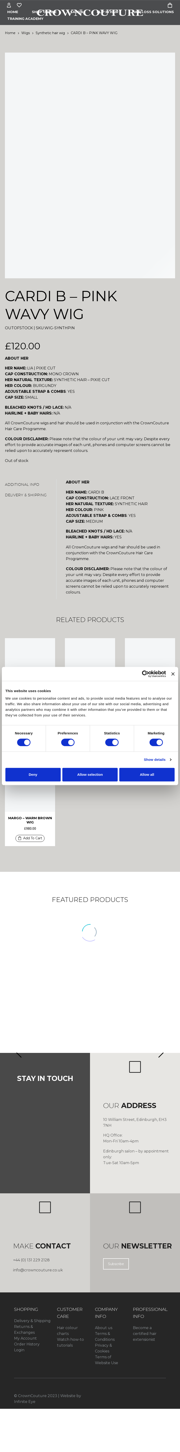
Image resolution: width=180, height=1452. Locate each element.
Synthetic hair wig (50, 33)
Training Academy (25, 19)
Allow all (147, 774)
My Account (25, 1338)
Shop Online (44, 12)
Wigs (25, 33)
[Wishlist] (19, 5)
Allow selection (90, 774)
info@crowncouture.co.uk (38, 1270)
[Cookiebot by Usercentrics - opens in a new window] (145, 673)
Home (12, 12)
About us (103, 1328)
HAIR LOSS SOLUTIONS (153, 12)
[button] (30, 838)
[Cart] (170, 5)
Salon (76, 12)
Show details (155, 760)
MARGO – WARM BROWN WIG (30, 820)
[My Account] (9, 5)
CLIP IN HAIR (107, 12)
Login (19, 1350)
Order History (27, 1344)
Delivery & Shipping (32, 1321)
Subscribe (116, 1264)
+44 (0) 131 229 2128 (31, 1260)
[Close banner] (173, 674)
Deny (33, 774)
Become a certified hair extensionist (145, 1334)
